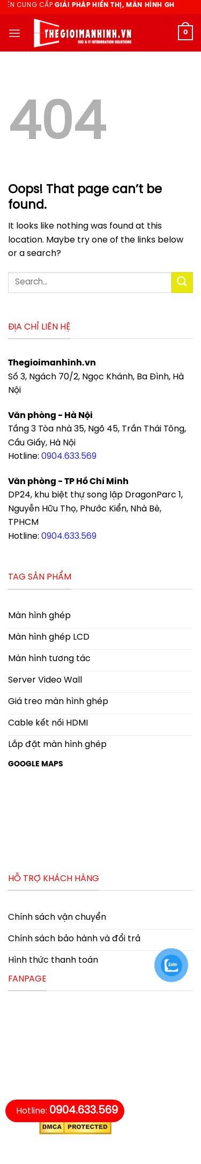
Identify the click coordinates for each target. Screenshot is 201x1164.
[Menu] (14, 33)
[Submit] (182, 282)
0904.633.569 (68, 456)
